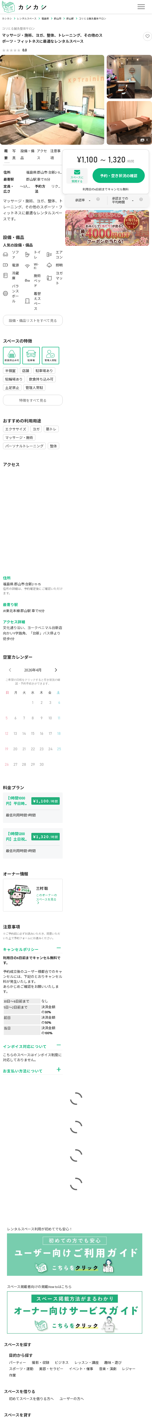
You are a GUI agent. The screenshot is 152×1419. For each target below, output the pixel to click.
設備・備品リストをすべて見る (33, 321)
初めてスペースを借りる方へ (31, 1399)
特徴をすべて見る (33, 400)
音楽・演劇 (107, 1369)
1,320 (47, 837)
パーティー (17, 1363)
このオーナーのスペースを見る (46, 899)
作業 (12, 1375)
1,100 (47, 801)
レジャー (129, 1369)
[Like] (147, 36)
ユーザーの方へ (71, 1399)
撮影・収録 (40, 1363)
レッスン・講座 (86, 1363)
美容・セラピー (51, 1369)
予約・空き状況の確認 (118, 176)
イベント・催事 (81, 1369)
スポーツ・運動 (21, 1369)
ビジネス (62, 1363)
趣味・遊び (113, 1363)
